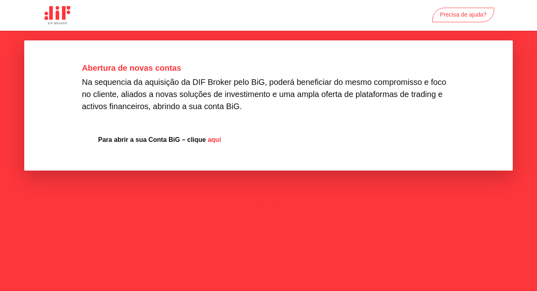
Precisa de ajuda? (463, 14)
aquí (214, 139)
